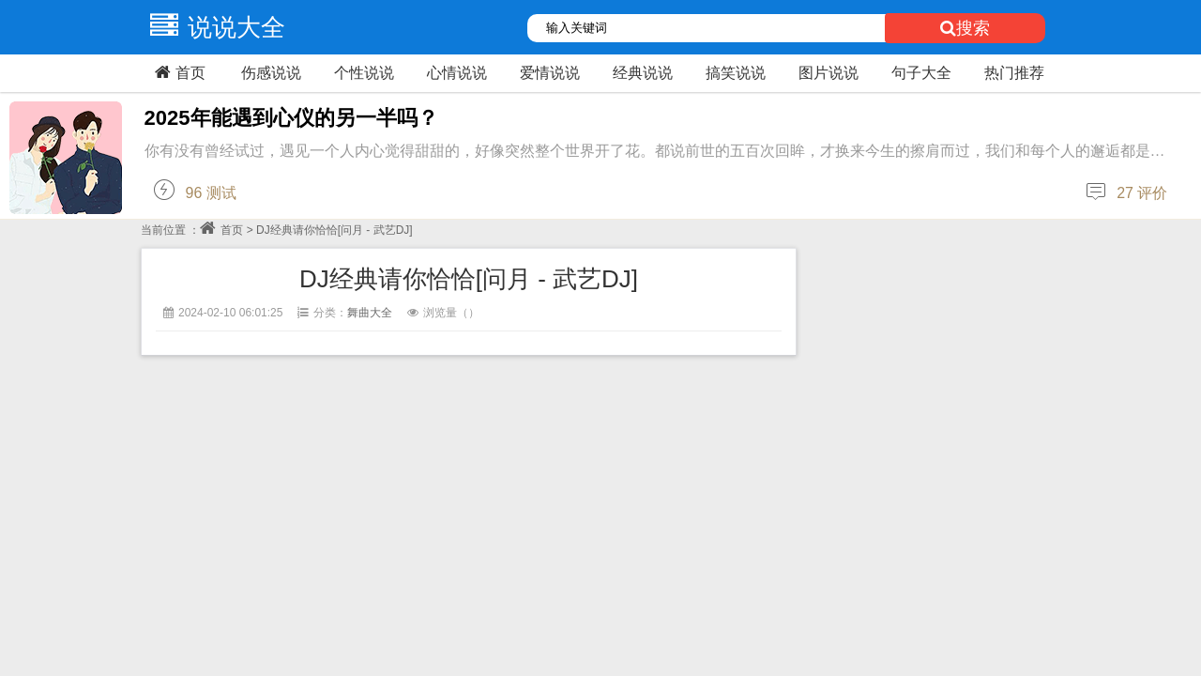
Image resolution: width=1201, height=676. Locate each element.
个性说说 (364, 73)
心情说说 (457, 73)
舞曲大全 (369, 312)
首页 (177, 72)
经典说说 (643, 73)
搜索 (965, 28)
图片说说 (828, 73)
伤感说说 (271, 73)
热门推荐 (1014, 73)
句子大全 (921, 73)
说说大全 (213, 27)
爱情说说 (550, 73)
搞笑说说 (736, 73)
